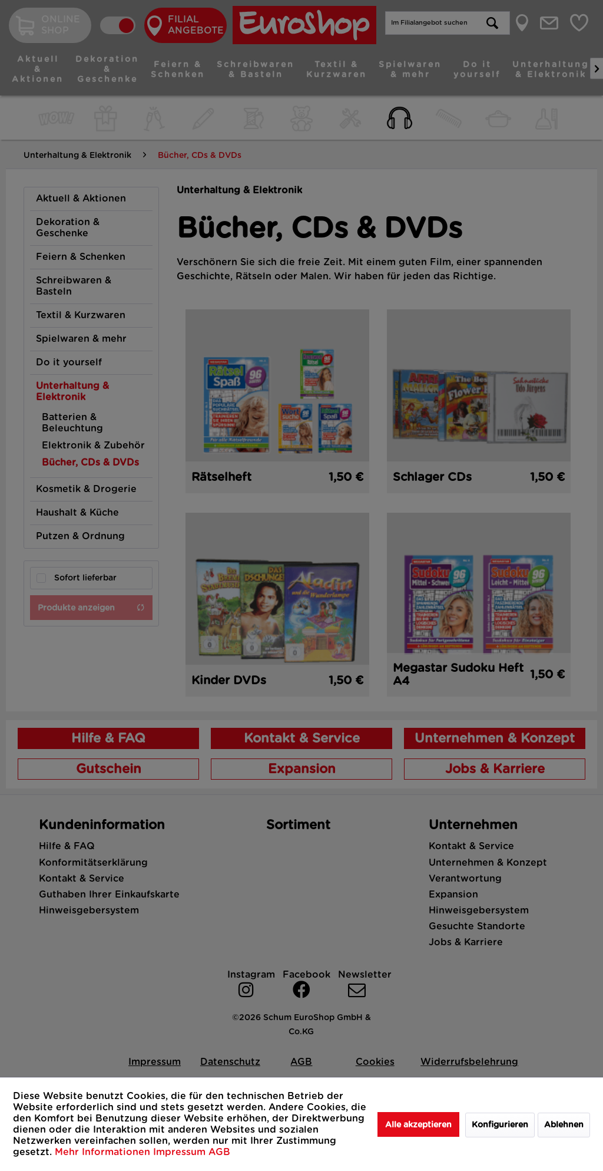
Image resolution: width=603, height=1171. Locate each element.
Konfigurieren (500, 1125)
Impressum (180, 1152)
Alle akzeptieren (418, 1125)
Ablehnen (564, 1125)
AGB (219, 1152)
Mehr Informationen (104, 1152)
